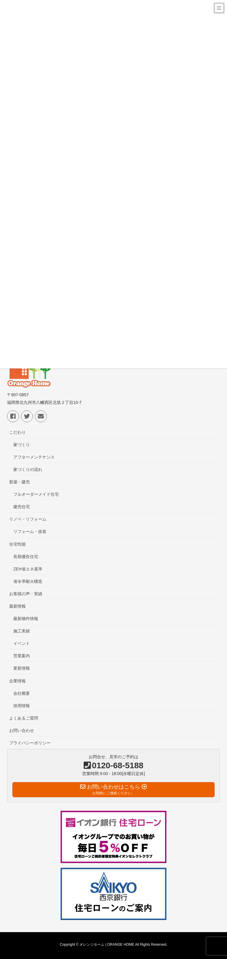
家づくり (21, 444)
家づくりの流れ (27, 469)
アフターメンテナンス (34, 457)
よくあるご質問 (23, 718)
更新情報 (21, 668)
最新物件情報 (25, 618)
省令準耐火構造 (27, 581)
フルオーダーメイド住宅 (36, 494)
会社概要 (21, 693)
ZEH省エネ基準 (27, 569)
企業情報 (17, 681)
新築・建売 (19, 482)
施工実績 (21, 631)
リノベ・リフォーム (27, 519)
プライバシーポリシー (30, 743)
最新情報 (17, 606)
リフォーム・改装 (29, 531)
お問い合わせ (21, 730)
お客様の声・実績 (25, 593)
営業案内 (21, 655)
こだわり (17, 432)
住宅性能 (17, 544)
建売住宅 (21, 506)
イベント (21, 643)
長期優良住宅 (25, 556)
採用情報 (21, 705)
